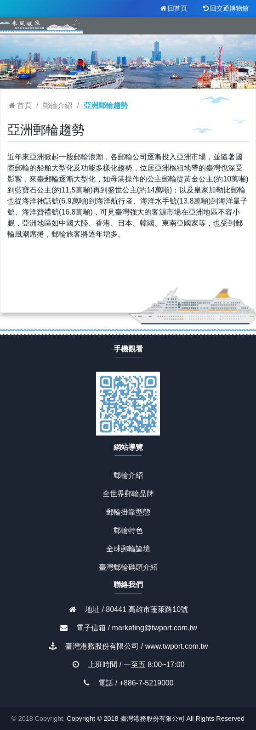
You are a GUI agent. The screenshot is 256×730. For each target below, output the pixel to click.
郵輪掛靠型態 (128, 512)
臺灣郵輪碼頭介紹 (128, 567)
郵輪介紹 (128, 475)
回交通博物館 (225, 8)
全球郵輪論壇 (128, 549)
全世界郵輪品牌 (128, 494)
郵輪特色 (128, 530)
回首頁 (173, 8)
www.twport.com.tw (176, 646)
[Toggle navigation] (236, 25)
